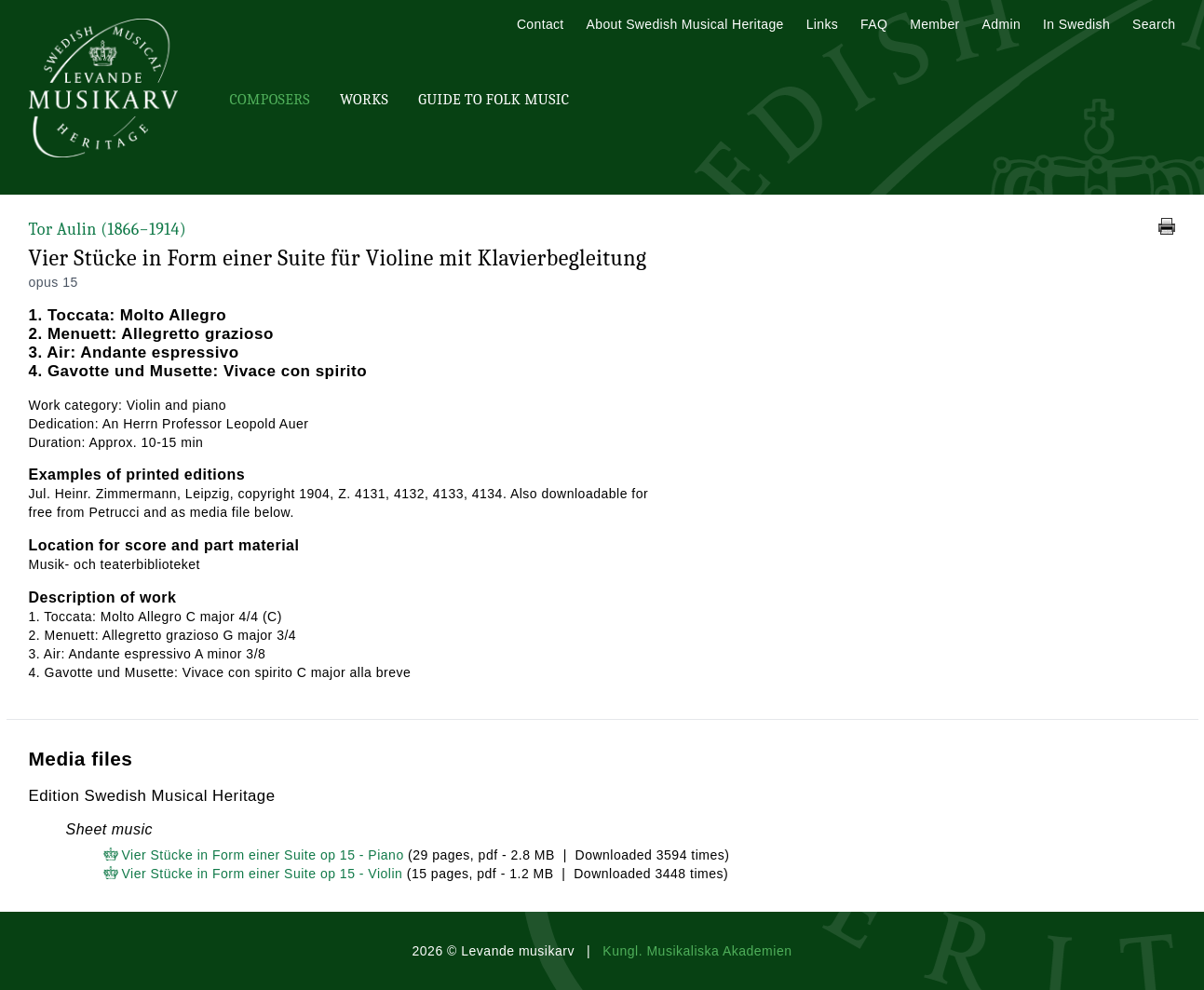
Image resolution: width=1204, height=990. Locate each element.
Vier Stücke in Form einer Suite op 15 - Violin (262, 873)
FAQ (873, 24)
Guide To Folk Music (493, 99)
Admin (1001, 24)
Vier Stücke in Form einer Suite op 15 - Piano (263, 855)
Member (934, 24)
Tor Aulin (108, 229)
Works (364, 99)
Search (1153, 24)
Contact (540, 24)
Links (822, 24)
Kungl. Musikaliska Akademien (696, 950)
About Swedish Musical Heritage (685, 24)
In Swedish (1076, 24)
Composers (270, 99)
